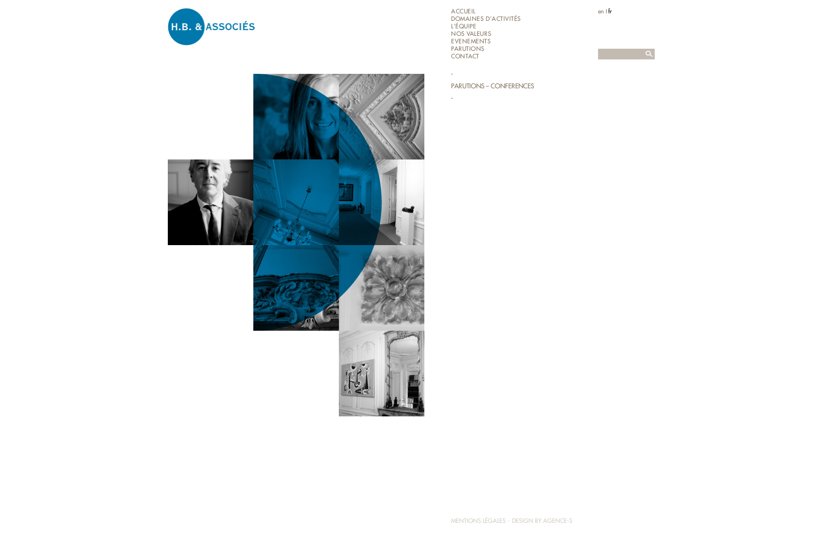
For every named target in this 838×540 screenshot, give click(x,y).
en (601, 11)
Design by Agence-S (542, 520)
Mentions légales (478, 520)
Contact (465, 56)
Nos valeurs (471, 34)
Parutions (468, 48)
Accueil (463, 11)
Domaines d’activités (486, 19)
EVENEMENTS (471, 41)
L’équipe (463, 26)
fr (610, 11)
